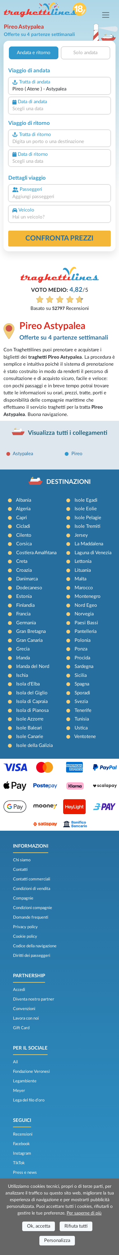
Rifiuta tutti (76, 1226)
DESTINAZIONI (68, 482)
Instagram (22, 1153)
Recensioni (22, 1134)
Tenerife (83, 710)
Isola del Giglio (32, 693)
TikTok (19, 1163)
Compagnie (23, 898)
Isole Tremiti (87, 526)
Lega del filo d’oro (28, 1100)
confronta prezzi (59, 238)
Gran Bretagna (31, 631)
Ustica (81, 728)
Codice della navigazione (34, 946)
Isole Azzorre (29, 719)
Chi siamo (21, 860)
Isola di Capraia (32, 701)
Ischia (22, 675)
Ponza (81, 649)
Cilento (23, 535)
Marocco (84, 587)
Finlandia (25, 605)
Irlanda (23, 658)
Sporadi (82, 693)
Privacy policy (25, 927)
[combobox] (59, 89)
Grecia (23, 649)
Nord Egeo (86, 605)
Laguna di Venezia (93, 552)
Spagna (82, 684)
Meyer (19, 1090)
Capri (21, 517)
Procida (82, 658)
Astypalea (23, 453)
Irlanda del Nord (32, 666)
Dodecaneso (29, 587)
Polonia (82, 640)
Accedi (19, 989)
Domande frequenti (30, 917)
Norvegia (84, 614)
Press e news (25, 1172)
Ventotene (85, 736)
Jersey (81, 535)
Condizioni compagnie (32, 908)
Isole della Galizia (34, 745)
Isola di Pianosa (32, 710)
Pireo (77, 453)
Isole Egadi (86, 500)
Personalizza (57, 1240)
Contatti (20, 869)
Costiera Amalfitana (36, 552)
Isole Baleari (29, 728)
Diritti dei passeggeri (31, 955)
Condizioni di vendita (31, 888)
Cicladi (23, 526)
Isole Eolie (86, 508)
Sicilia (81, 675)
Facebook (21, 1144)
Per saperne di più (84, 1213)
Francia (23, 614)
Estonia (24, 596)
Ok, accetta (38, 1226)
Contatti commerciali (31, 879)
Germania (26, 622)
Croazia (24, 570)
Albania (23, 500)
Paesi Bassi (86, 622)
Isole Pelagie (88, 517)
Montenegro (88, 596)
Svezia (81, 701)
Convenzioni (24, 1009)
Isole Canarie (29, 736)
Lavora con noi (26, 1018)
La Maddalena (89, 543)
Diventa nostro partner (33, 999)
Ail (15, 1062)
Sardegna (84, 666)
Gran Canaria (29, 640)
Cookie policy (25, 936)
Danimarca (27, 579)
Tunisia (82, 719)
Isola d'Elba (28, 684)
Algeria (23, 508)
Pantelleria (85, 631)
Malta (80, 579)
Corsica (24, 543)
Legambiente (24, 1081)
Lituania (83, 570)
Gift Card (21, 1028)
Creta (21, 561)
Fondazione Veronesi (31, 1071)
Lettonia (83, 561)
